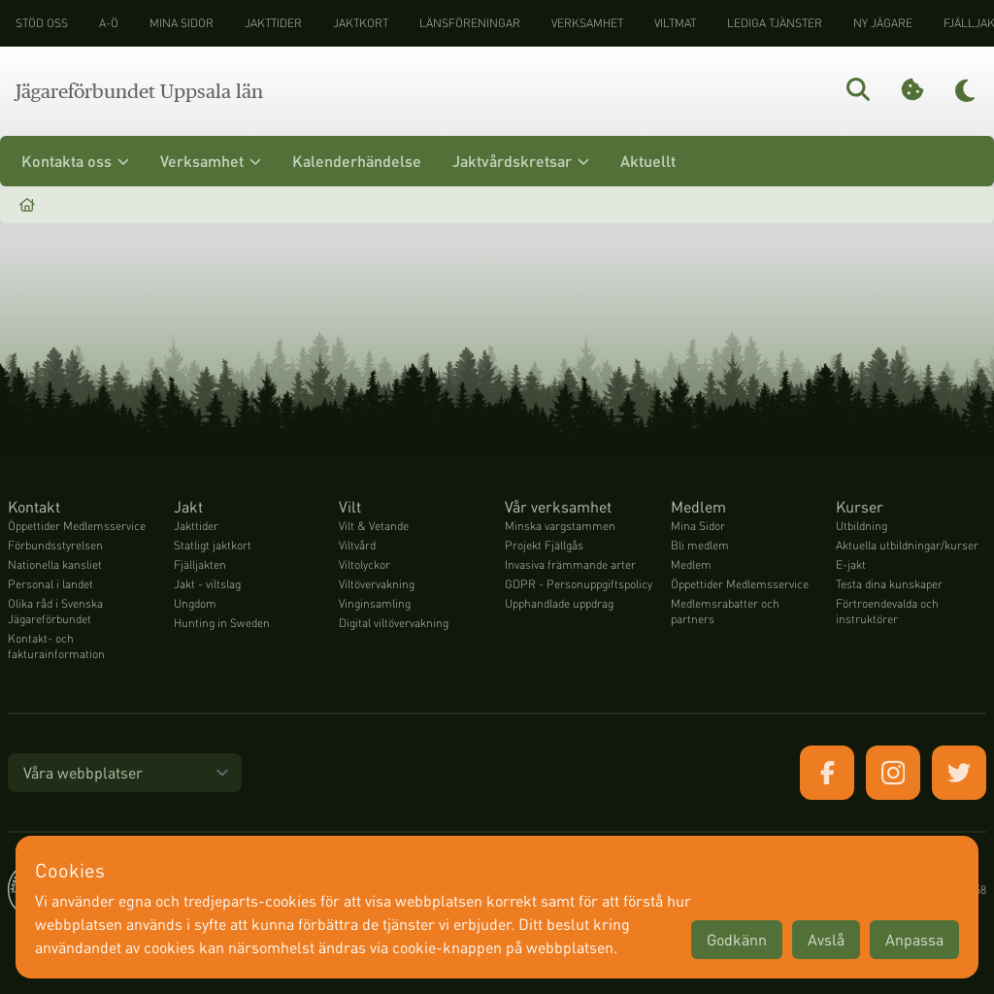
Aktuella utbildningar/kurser (907, 545)
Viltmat (675, 23)
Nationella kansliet (55, 564)
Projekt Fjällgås (544, 545)
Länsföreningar (469, 23)
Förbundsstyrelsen (55, 545)
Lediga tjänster (774, 23)
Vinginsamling (375, 603)
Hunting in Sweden (222, 622)
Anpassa (914, 939)
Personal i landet (50, 584)
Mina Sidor (698, 525)
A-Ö (108, 23)
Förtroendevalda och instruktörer (887, 611)
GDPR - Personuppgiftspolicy (578, 584)
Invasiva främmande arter (570, 564)
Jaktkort (360, 23)
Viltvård (357, 545)
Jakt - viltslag (207, 584)
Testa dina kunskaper (889, 584)
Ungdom (195, 603)
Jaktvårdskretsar (520, 160)
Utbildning (861, 525)
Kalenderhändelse (356, 160)
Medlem (691, 564)
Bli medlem (700, 545)
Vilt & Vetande (374, 525)
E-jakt (851, 564)
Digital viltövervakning (393, 622)
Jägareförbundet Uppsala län (139, 91)
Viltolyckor (364, 564)
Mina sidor (181, 23)
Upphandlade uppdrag (559, 603)
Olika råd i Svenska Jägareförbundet (55, 611)
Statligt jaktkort (212, 545)
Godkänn (737, 939)
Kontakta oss (75, 160)
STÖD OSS (42, 23)
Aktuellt (648, 160)
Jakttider (273, 23)
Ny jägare (882, 23)
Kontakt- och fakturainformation (56, 646)
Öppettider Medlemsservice (77, 525)
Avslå (826, 939)
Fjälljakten (200, 564)
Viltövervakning (376, 584)
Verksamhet (587, 23)
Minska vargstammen (560, 525)
